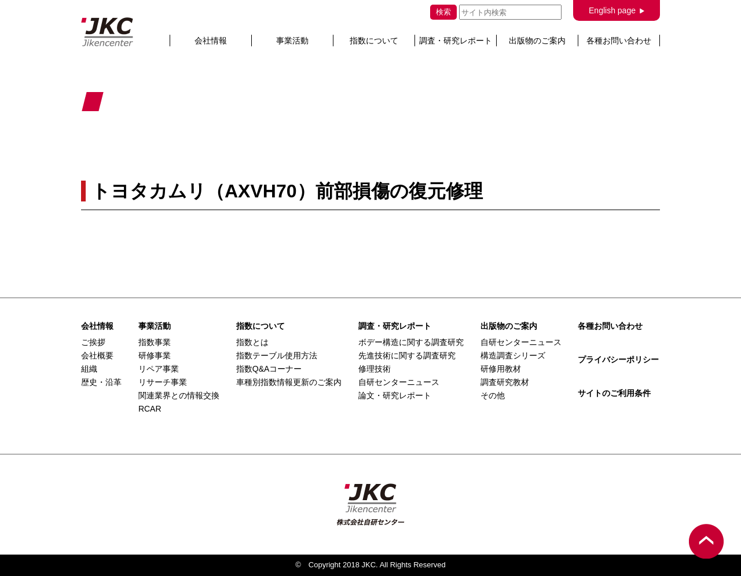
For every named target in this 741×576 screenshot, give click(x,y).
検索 (443, 12)
